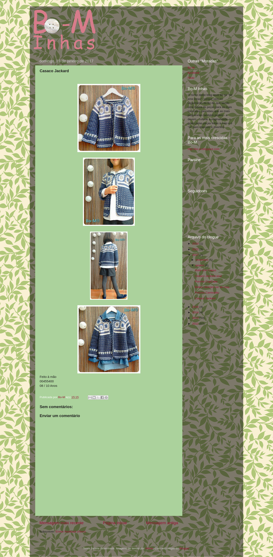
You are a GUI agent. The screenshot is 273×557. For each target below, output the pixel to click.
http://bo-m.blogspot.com (203, 149)
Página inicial (115, 523)
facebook (193, 72)
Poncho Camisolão (207, 292)
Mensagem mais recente (61, 523)
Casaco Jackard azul (208, 276)
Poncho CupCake (206, 281)
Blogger (184, 548)
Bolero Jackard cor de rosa (212, 287)
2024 (195, 243)
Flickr (191, 77)
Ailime (149, 548)
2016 (195, 306)
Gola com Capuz (205, 270)
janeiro (200, 265)
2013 (195, 318)
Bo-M (62, 397)
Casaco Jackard (205, 298)
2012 (195, 323)
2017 (195, 254)
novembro (202, 259)
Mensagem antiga (162, 523)
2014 (195, 312)
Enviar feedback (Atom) (71, 531)
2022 (195, 249)
